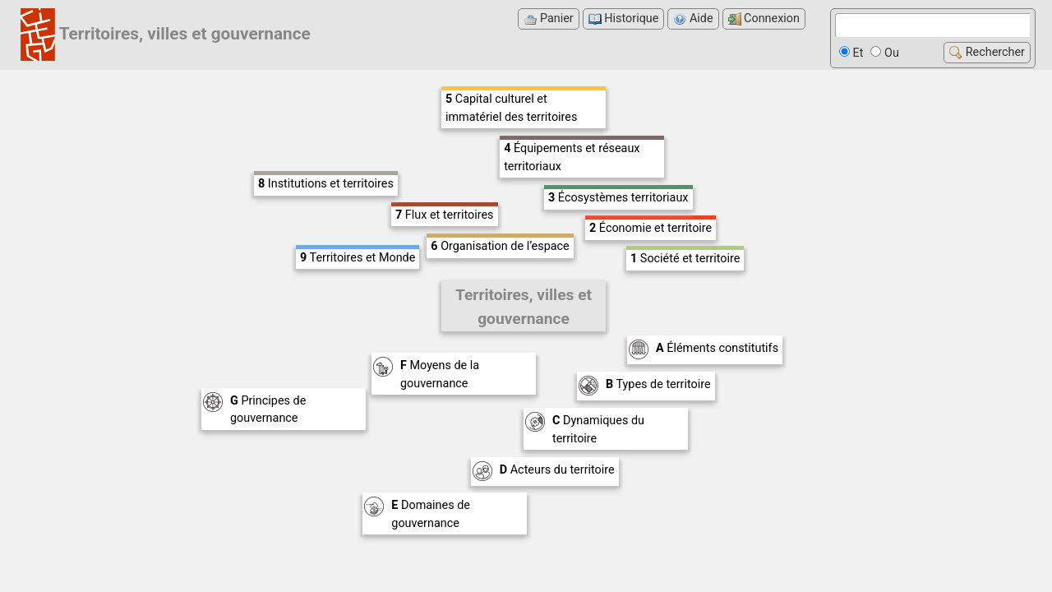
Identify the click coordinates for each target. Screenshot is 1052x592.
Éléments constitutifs (717, 348)
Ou (884, 53)
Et (851, 53)
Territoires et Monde (357, 258)
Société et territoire (685, 259)
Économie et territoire (650, 228)
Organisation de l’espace (500, 246)
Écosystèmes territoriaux (618, 198)
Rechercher (987, 52)
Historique (623, 18)
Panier (548, 18)
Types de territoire (658, 384)
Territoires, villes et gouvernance (185, 34)
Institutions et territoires (326, 184)
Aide (693, 18)
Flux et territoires (444, 215)
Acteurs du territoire (557, 470)
